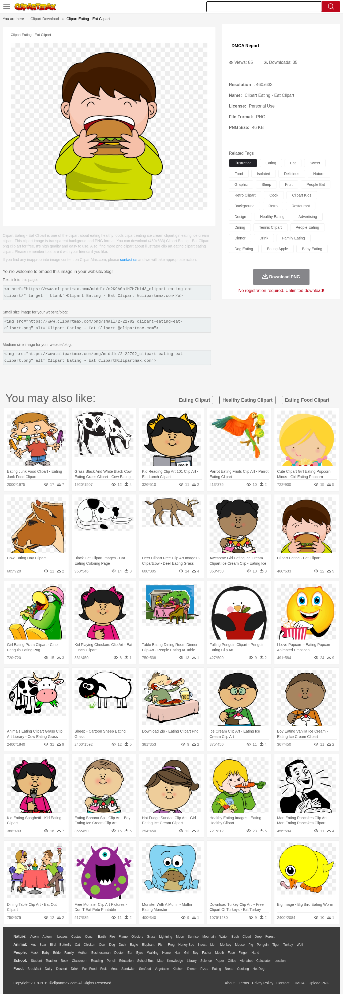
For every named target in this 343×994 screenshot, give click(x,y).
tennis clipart (270, 227)
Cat (77, 945)
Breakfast (34, 969)
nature (319, 174)
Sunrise (193, 936)
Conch (89, 936)
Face (231, 953)
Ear (130, 953)
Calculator (263, 961)
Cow (102, 945)
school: (20, 960)
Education (126, 961)
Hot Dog (258, 969)
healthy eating (272, 217)
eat (293, 163)
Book (64, 961)
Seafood (145, 969)
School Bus (145, 961)
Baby (45, 953)
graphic (241, 184)
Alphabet (246, 961)
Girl (186, 953)
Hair (177, 953)
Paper (219, 961)
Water (223, 936)
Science (206, 961)
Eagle (134, 945)
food (238, 174)
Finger (243, 953)
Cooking (243, 969)
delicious (291, 174)
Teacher (51, 961)
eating (271, 163)
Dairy (48, 969)
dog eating (243, 249)
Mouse (240, 945)
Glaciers (137, 936)
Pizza (204, 969)
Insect (202, 945)
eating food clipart (307, 400)
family (69, 953)
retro (273, 206)
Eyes (139, 953)
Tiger (275, 945)
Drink (75, 969)
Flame (123, 936)
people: (20, 952)
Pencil (111, 961)
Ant (33, 945)
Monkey (225, 945)
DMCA (298, 983)
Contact (283, 983)
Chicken (89, 945)
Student (36, 961)
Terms (244, 983)
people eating (307, 227)
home (166, 953)
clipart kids (301, 195)
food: (18, 968)
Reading (97, 961)
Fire (112, 936)
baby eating (312, 249)
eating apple (277, 249)
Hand (255, 953)
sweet (315, 163)
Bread (229, 969)
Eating (216, 969)
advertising (308, 217)
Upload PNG (319, 983)
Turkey (288, 945)
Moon (180, 936)
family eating (293, 238)
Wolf (300, 945)
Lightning (165, 936)
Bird (52, 945)
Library (192, 961)
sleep (266, 184)
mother (82, 953)
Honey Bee (186, 945)
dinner (239, 238)
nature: (20, 936)
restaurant (301, 206)
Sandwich (128, 969)
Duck (122, 945)
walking (152, 953)
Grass (151, 936)
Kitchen (178, 969)
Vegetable (162, 969)
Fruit (103, 969)
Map (160, 961)
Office (232, 961)
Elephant (148, 945)
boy (196, 953)
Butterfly (65, 945)
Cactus (76, 936)
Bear (42, 945)
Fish (161, 945)
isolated (263, 174)
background (244, 206)
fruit (289, 184)
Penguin (263, 945)
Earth (102, 936)
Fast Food (89, 969)
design (240, 217)
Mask (34, 953)
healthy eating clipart (247, 400)
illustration (243, 163)
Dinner (192, 969)
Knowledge (175, 961)
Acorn (34, 936)
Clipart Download (45, 19)
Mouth (219, 953)
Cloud (247, 936)
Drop (258, 936)
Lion (213, 945)
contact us (128, 259)
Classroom (79, 961)
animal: (20, 944)
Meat (114, 969)
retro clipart (245, 195)
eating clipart (194, 400)
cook (274, 195)
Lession (279, 961)
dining (239, 227)
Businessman (101, 953)
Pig (250, 945)
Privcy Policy (262, 983)
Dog (112, 945)
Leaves (62, 936)
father (206, 953)
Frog (171, 945)
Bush (235, 936)
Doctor (119, 953)
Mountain (208, 936)
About (230, 983)
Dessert (61, 969)
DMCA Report (245, 45)
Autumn (47, 936)
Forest (269, 936)
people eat (316, 184)
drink (263, 238)
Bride (57, 953)
